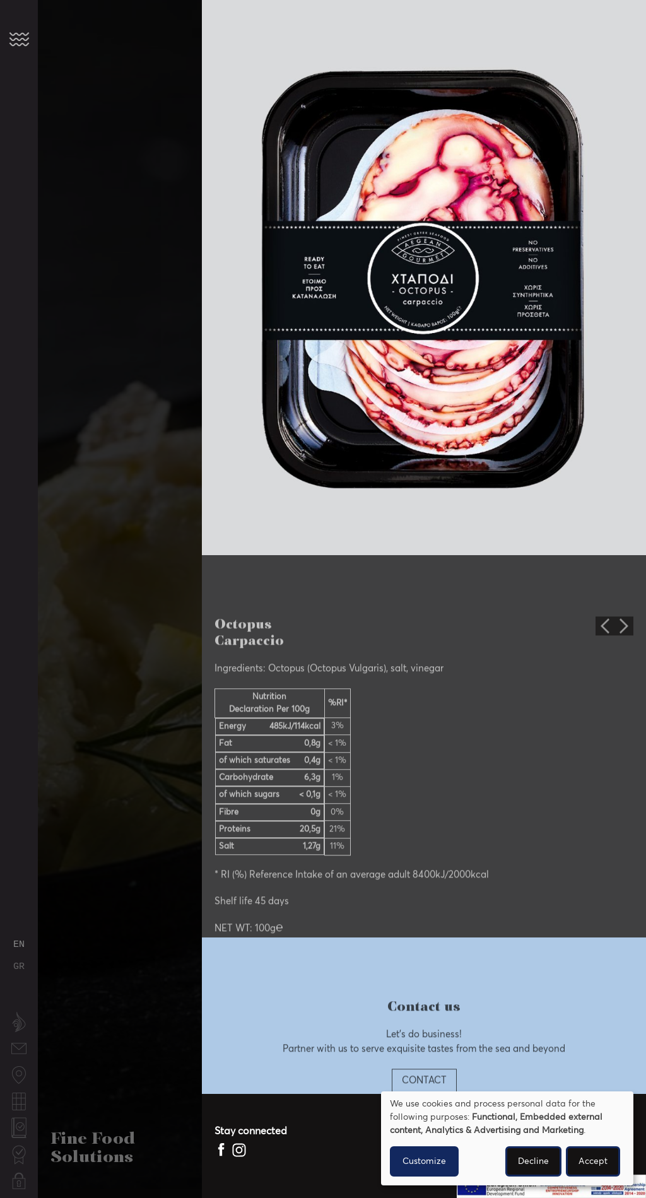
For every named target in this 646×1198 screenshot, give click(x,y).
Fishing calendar (19, 1102)
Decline (533, 1161)
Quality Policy (19, 1129)
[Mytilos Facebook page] (222, 1150)
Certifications (19, 1148)
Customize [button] (424, 1161)
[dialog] (507, 1138)
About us (19, 1023)
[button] (19, 39)
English (19, 944)
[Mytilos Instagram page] (239, 1150)
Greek (19, 967)
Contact (19, 1042)
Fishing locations (19, 1076)
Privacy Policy (19, 1182)
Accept (593, 1161)
